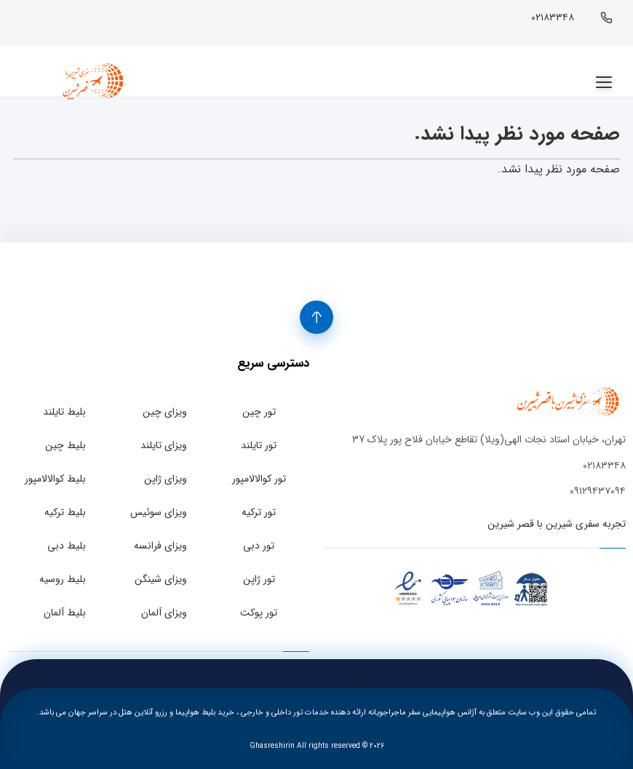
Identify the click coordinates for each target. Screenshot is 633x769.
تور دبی (258, 546)
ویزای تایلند (163, 445)
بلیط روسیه (62, 579)
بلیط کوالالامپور (55, 479)
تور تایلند (258, 445)
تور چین (259, 412)
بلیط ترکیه (65, 512)
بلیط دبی (66, 546)
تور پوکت (258, 613)
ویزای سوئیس (158, 512)
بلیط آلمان (65, 613)
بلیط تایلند (64, 412)
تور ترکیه (259, 512)
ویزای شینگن (161, 579)
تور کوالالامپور (259, 479)
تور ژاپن (259, 579)
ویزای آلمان (164, 613)
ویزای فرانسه (160, 546)
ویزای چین (165, 412)
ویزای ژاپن (165, 479)
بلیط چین (65, 445)
